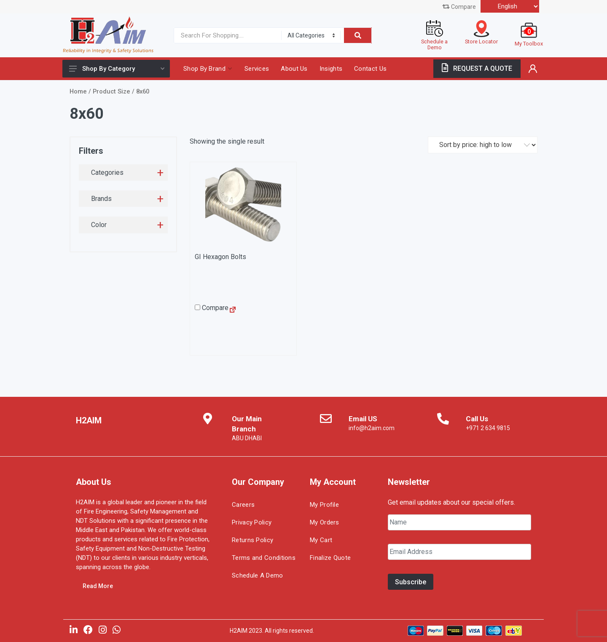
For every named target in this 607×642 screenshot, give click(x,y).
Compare (459, 7)
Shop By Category (116, 68)
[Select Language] (510, 6)
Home (78, 91)
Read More (98, 586)
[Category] (311, 35)
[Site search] (226, 35)
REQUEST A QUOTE (477, 68)
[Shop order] (482, 144)
